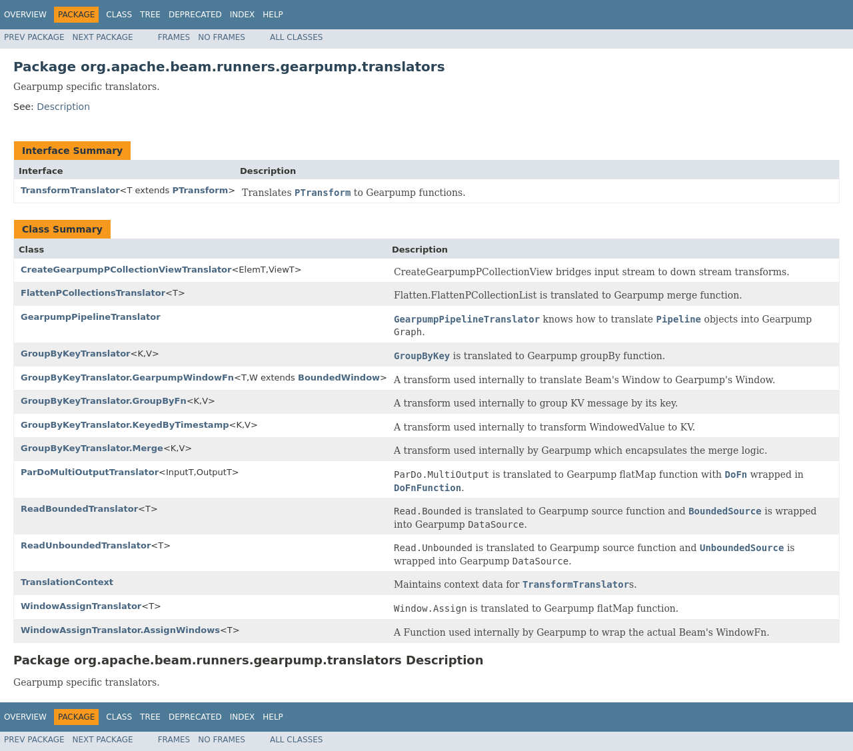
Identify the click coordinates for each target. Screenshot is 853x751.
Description (63, 106)
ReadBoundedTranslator (79, 509)
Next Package (103, 37)
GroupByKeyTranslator (76, 354)
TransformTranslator (70, 190)
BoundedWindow (339, 377)
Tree (150, 14)
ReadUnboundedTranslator (86, 545)
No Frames (221, 37)
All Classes (296, 37)
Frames (174, 37)
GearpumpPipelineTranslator (91, 317)
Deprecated (195, 14)
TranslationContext (67, 582)
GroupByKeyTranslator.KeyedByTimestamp (125, 425)
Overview (25, 14)
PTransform (200, 190)
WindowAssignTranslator (81, 606)
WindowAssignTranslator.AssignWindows (120, 630)
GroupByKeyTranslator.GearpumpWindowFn (127, 377)
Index (242, 14)
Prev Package (34, 37)
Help (273, 14)
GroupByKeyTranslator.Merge (92, 448)
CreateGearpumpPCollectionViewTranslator (126, 270)
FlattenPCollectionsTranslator (93, 293)
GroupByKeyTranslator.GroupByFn (104, 401)
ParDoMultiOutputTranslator (90, 472)
